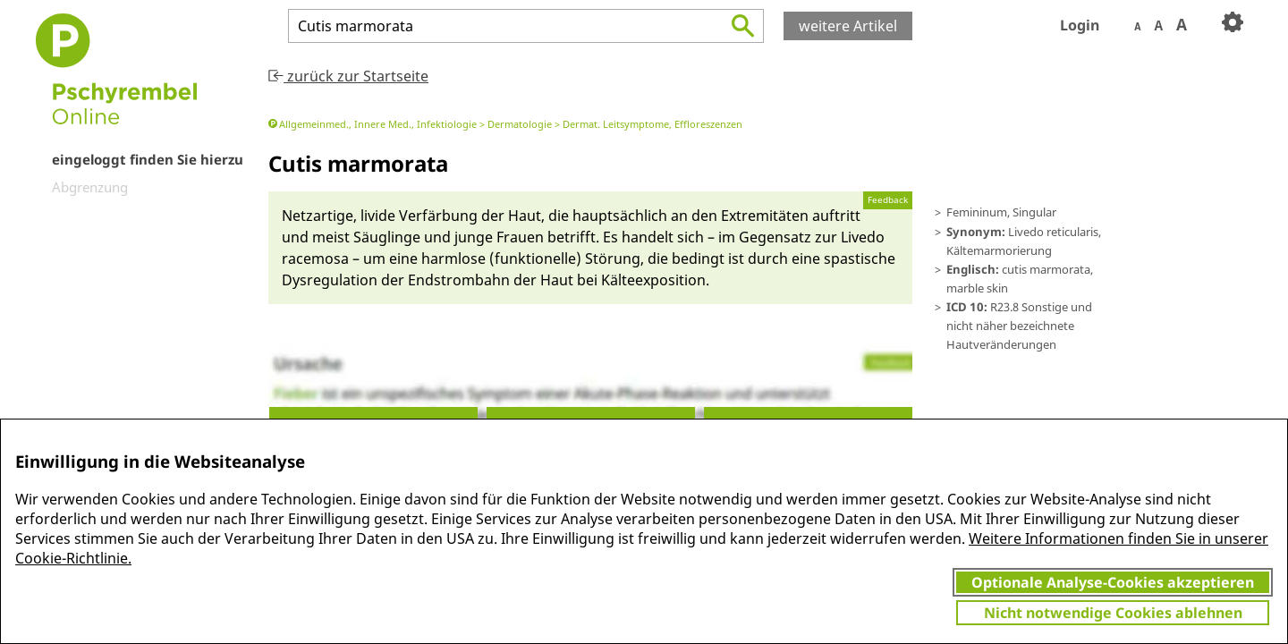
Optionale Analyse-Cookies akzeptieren (1112, 582)
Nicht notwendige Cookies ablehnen (1113, 613)
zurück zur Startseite (348, 76)
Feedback (888, 200)
